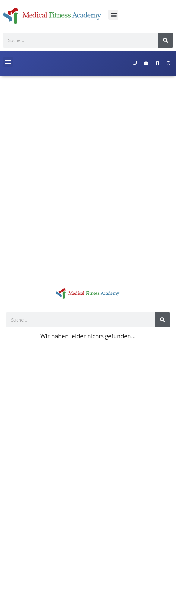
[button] (113, 15)
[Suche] (165, 40)
